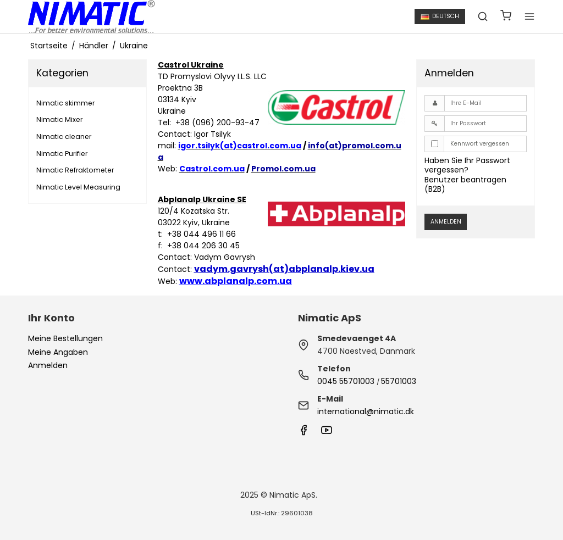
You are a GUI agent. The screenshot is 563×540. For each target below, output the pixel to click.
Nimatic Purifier (61, 153)
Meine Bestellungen (65, 338)
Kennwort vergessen (479, 144)
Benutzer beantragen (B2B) (465, 184)
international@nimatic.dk (365, 411)
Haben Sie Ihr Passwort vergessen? (467, 165)
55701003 (398, 381)
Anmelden (445, 222)
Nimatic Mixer (59, 119)
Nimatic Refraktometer (75, 170)
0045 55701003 (345, 381)
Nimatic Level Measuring (78, 187)
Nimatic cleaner (63, 136)
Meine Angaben (58, 352)
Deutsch (440, 16)
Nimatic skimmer (65, 103)
